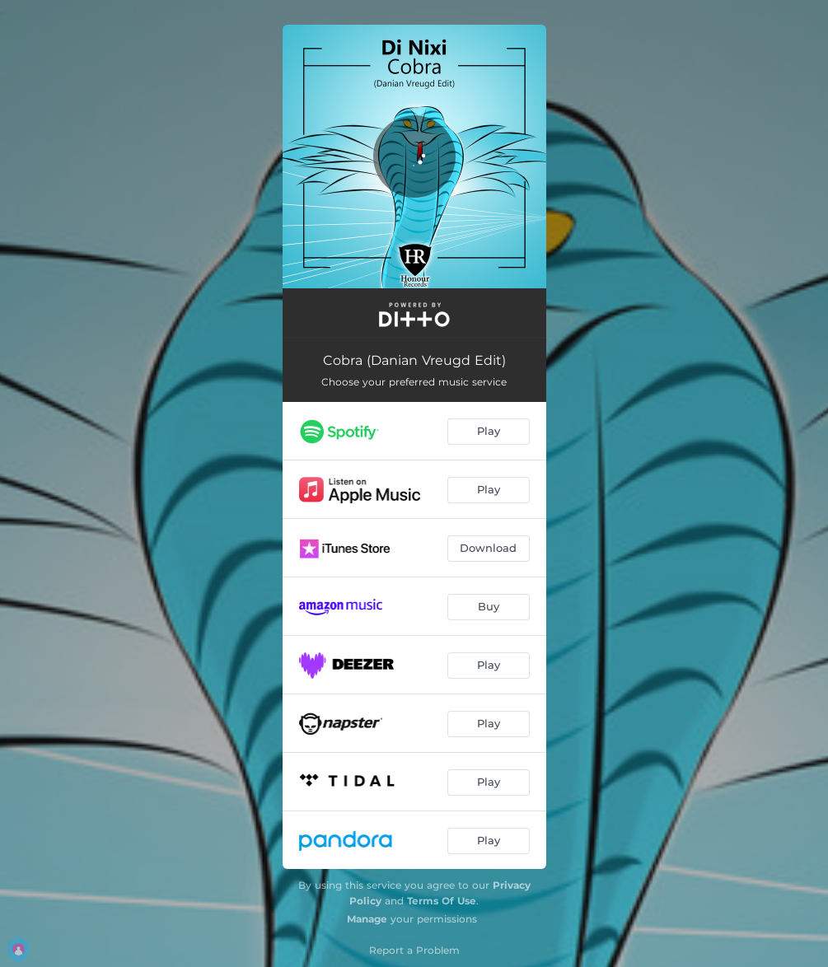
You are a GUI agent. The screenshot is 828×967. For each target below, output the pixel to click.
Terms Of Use (441, 901)
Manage (367, 919)
